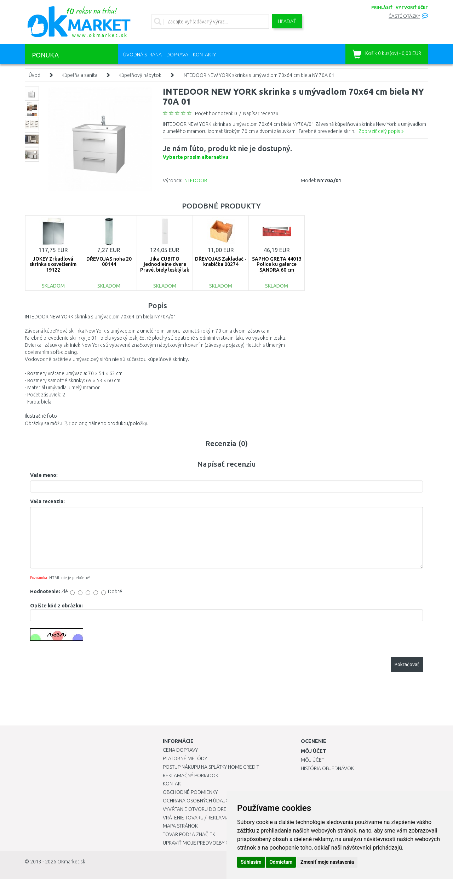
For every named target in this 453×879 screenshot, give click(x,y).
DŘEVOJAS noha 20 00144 (109, 261)
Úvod (34, 75)
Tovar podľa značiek (189, 834)
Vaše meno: (44, 475)
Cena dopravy (180, 750)
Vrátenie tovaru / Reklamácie (199, 817)
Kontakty (204, 54)
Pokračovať (407, 664)
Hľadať (287, 21)
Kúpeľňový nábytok (140, 75)
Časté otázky (404, 16)
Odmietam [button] (280, 862)
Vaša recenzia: (47, 501)
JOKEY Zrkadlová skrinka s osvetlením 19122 (53, 264)
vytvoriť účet (412, 7)
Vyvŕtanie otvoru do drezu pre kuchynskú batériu (226, 809)
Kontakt (173, 783)
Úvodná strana (142, 54)
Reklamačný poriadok (190, 775)
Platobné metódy (185, 758)
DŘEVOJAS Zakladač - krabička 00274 (221, 261)
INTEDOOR (195, 180)
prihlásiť (381, 7)
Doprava (177, 54)
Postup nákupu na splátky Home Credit (211, 767)
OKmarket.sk (71, 861)
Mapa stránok (180, 826)
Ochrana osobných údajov (198, 800)
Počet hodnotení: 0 (216, 113)
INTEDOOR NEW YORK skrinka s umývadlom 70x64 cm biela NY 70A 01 (258, 75)
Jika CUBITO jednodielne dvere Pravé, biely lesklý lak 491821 (164, 267)
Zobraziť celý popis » (381, 131)
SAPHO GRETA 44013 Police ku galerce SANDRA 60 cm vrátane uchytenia (277, 267)
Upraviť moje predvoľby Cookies (204, 843)
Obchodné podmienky (190, 792)
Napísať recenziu (261, 113)
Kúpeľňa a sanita (79, 75)
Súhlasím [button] (251, 862)
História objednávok (327, 768)
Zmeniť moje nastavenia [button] (327, 862)
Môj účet (312, 760)
